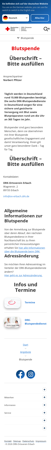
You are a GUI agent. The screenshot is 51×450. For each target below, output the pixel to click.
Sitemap (17, 441)
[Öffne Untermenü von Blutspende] (25, 38)
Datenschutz (28, 441)
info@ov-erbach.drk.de (16, 196)
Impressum (41, 441)
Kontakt (8, 441)
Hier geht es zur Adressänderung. (23, 275)
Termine (30, 302)
